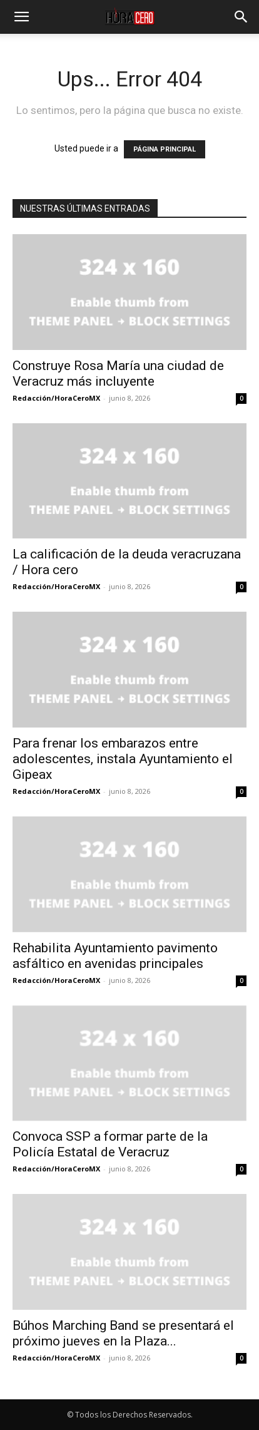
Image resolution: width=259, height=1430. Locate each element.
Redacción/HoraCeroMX (56, 398)
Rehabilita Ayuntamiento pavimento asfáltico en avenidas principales (115, 955)
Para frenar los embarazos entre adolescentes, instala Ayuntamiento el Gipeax (123, 759)
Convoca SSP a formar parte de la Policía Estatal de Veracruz (110, 1144)
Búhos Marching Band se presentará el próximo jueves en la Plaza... (123, 1333)
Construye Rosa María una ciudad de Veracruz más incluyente (118, 373)
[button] (21, 17)
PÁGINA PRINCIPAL (164, 149)
